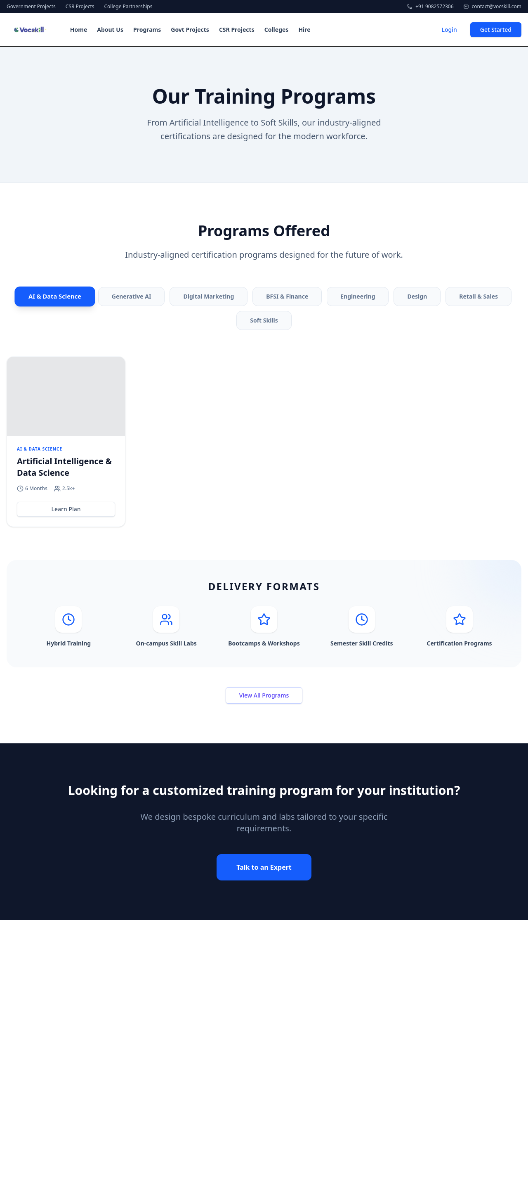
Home (78, 29)
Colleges (276, 29)
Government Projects (31, 6)
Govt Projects (190, 29)
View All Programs (264, 695)
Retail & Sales (478, 296)
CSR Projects (80, 6)
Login (449, 29)
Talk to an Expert (264, 867)
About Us (110, 29)
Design (417, 296)
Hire (304, 29)
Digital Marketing (208, 296)
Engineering (357, 296)
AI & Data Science (54, 296)
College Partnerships (128, 6)
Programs (147, 29)
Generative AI (131, 296)
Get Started (496, 29)
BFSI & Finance (287, 296)
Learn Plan (66, 509)
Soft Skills (264, 320)
